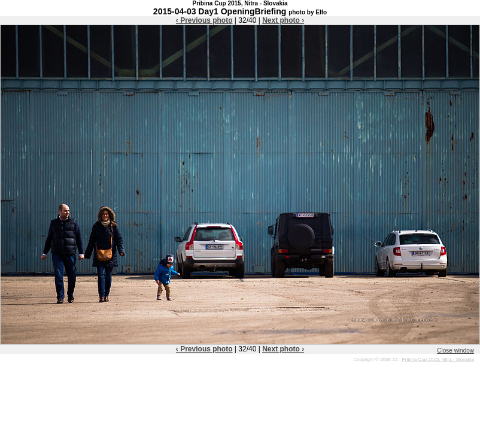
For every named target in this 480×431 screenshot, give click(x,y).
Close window (455, 350)
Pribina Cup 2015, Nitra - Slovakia (438, 359)
